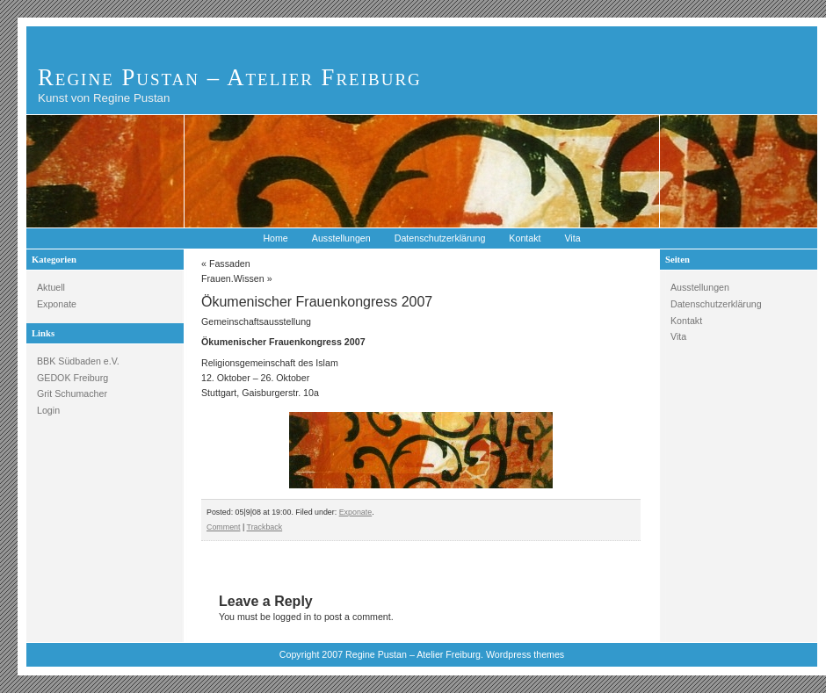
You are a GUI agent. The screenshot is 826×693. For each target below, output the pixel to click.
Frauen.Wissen (232, 278)
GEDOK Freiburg (72, 377)
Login (48, 410)
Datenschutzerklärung (440, 238)
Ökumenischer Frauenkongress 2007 (316, 301)
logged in (292, 616)
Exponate (56, 304)
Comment (223, 527)
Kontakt (524, 238)
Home (275, 238)
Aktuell (51, 287)
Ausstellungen (341, 238)
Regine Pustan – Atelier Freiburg (230, 77)
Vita (572, 238)
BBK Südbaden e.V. (78, 361)
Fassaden (229, 263)
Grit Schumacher (72, 393)
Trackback (265, 527)
